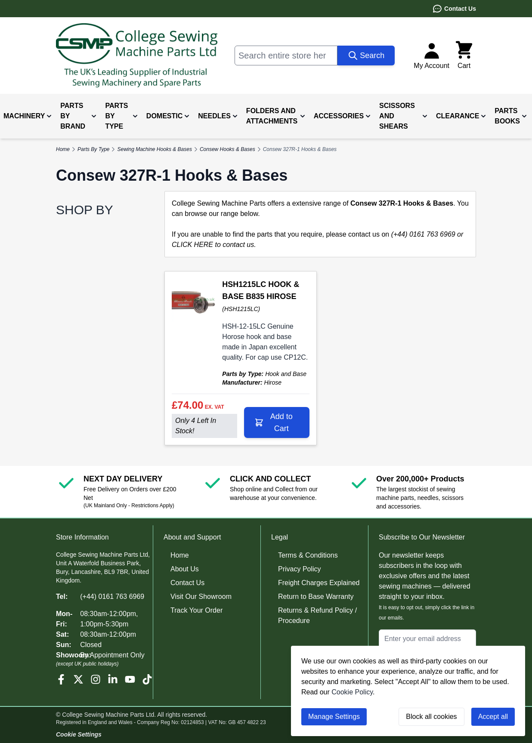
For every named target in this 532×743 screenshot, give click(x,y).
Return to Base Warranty (315, 596)
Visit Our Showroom (201, 596)
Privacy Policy (299, 569)
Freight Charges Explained (318, 582)
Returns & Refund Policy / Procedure (317, 615)
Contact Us (454, 8)
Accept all (493, 716)
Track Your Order (196, 610)
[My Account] (431, 55)
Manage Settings (334, 716)
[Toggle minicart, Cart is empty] (464, 55)
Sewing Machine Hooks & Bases (154, 149)
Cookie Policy (352, 692)
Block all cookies (431, 716)
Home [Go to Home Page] (63, 149)
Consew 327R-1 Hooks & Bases (300, 149)
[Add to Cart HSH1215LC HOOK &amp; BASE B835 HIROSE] (276, 422)
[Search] (366, 55)
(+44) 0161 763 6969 (112, 596)
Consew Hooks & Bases (227, 149)
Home (179, 555)
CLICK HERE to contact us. (214, 244)
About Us (184, 569)
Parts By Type (93, 149)
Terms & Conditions (308, 555)
